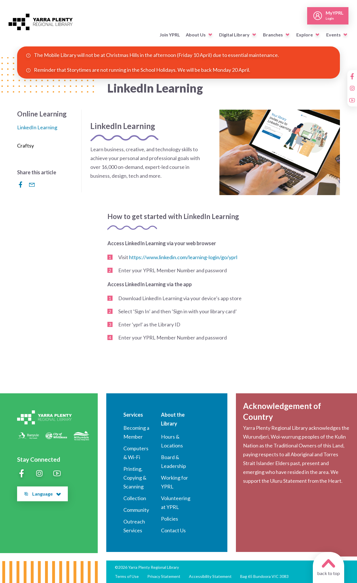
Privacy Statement (163, 576)
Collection (134, 498)
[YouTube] (352, 100)
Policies (169, 519)
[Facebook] (352, 76)
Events (333, 34)
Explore (304, 34)
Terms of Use (127, 576)
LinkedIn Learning (37, 127)
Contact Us (173, 530)
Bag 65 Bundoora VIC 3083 (264, 576)
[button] (210, 34)
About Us (196, 34)
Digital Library (234, 34)
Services (133, 415)
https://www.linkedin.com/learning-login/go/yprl (183, 257)
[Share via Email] (31, 184)
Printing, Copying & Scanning (134, 478)
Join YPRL (170, 34)
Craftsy (25, 145)
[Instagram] (352, 88)
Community (136, 510)
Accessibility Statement (210, 576)
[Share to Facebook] (20, 184)
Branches (273, 34)
